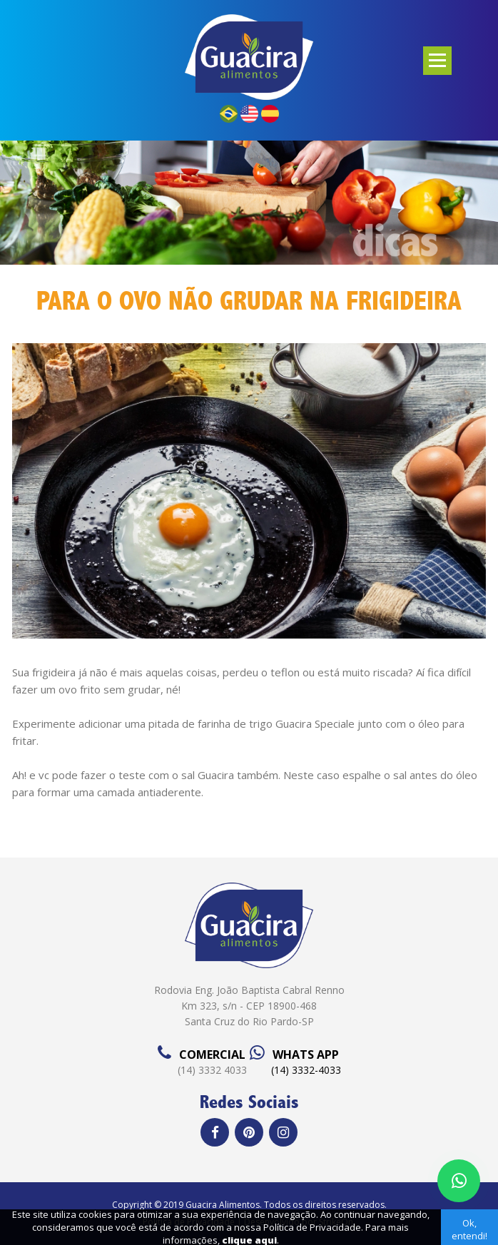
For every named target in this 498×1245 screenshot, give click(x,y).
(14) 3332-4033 (306, 1070)
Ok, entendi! (469, 1229)
